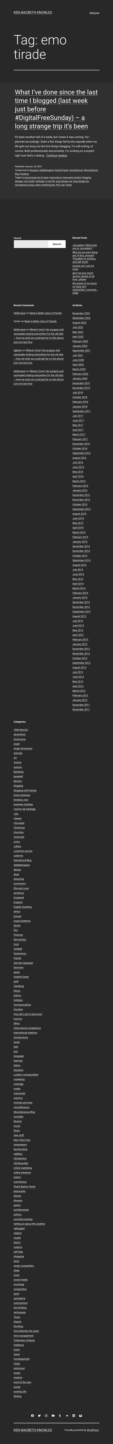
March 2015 (79, 532)
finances (18, 934)
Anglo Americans (23, 748)
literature (18, 1070)
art (15, 757)
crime (17, 841)
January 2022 (79, 345)
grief (16, 981)
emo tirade (29, 181)
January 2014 (79, 597)
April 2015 (78, 527)
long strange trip (81, 181)
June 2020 (78, 360)
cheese (17, 818)
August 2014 (79, 565)
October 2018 (79, 397)
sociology (19, 1284)
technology (20, 1312)
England (18, 902)
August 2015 (79, 513)
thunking (24, 174)
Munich (18, 1121)
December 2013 (81, 602)
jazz (16, 1051)
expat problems (22, 920)
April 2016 (78, 476)
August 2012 (79, 667)
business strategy (23, 804)
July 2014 (77, 569)
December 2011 (81, 704)
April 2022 (78, 336)
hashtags (39, 181)
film (16, 930)
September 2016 (81, 453)
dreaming (19, 878)
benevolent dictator (72, 177)
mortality (18, 1116)
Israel (17, 1042)
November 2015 (81, 499)
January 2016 (79, 490)
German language (23, 962)
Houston (18, 1009)
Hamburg (19, 986)
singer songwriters (24, 1265)
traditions (19, 1345)
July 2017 (77, 415)
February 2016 (80, 485)
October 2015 (79, 504)
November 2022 (81, 313)
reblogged (19, 1228)
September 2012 (81, 662)
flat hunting (20, 939)
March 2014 (79, 588)
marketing (19, 1079)
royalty (17, 1237)
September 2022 (81, 318)
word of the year (22, 1382)
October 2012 (79, 658)
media (17, 1088)
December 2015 (81, 495)
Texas (17, 1317)
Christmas (19, 827)
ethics (17, 911)
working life (20, 1391)
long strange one (64, 181)
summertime (21, 1303)
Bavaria (18, 781)
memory (18, 1098)
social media (21, 1279)
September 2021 (81, 350)
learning (18, 1060)
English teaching (23, 906)
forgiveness (20, 953)
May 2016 (77, 471)
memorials (19, 1093)
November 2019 (81, 387)
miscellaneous (76, 170)
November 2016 (81, 443)
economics (20, 883)
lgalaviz (18, 350)
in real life (50, 181)
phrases (18, 1200)
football (18, 948)
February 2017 (80, 439)
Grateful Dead (61, 170)
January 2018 (79, 406)
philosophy (20, 1191)
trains (17, 1349)
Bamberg (18, 771)
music (17, 1125)
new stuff (19, 1135)
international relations (25, 1032)
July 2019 (77, 392)
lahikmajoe (20, 313)
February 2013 (80, 639)
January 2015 (79, 541)
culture (17, 846)
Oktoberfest (20, 1158)
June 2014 (78, 574)
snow (17, 1275)
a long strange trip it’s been (36, 177)
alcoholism (20, 734)
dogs (16, 874)
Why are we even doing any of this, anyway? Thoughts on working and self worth (84, 257)
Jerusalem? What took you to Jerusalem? (84, 247)
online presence (22, 1172)
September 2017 (81, 411)
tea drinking (20, 1307)
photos (17, 1195)
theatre (17, 1321)
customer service (23, 851)
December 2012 (81, 648)
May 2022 (77, 332)
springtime (19, 1298)
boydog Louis (21, 799)
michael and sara (23, 1102)
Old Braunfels (21, 1163)
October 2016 (79, 448)
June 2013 (78, 625)
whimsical (19, 1368)
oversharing (20, 1181)
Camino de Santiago (25, 809)
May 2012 (77, 681)
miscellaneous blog (24, 185)
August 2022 (79, 322)
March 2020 (79, 369)
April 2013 (78, 634)
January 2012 (79, 700)
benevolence (56, 177)
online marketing (23, 1167)
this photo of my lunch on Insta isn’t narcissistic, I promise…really (85, 288)
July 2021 (77, 355)
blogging (34, 170)
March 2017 (79, 434)
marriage (18, 1083)
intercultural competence (27, 1028)
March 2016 (79, 481)
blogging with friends (25, 790)
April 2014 (78, 583)
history (17, 995)
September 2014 (81, 560)
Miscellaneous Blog (24, 1112)
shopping (19, 1256)
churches (19, 832)
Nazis (17, 1130)
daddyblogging (46, 170)
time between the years (26, 1330)
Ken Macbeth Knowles (33, 12)
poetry (17, 1205)
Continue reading (56, 155)
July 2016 (77, 462)
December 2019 (81, 383)
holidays (18, 1000)
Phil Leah (60, 185)
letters (17, 1065)
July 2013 (77, 620)
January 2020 (79, 378)
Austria (17, 762)
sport (16, 1293)
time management (24, 1335)
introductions (21, 1037)
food (16, 944)
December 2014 (81, 546)
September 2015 (81, 509)
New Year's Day (22, 1140)
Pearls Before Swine (24, 1186)
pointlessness (21, 1209)
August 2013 (79, 616)
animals (18, 753)
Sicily (16, 1261)
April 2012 (78, 686)
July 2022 (77, 327)
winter (17, 1372)
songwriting (20, 1289)
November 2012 (81, 653)
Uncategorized (21, 1358)
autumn (18, 767)
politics (18, 1214)
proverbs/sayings (23, 1219)
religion (18, 1233)
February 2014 (80, 592)
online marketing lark (45, 185)
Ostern (17, 1177)
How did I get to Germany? (28, 1014)
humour (18, 1018)
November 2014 (81, 550)
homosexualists (22, 1004)
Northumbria (21, 1149)
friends (17, 958)
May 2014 (77, 579)
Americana (20, 739)
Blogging (86, 177)
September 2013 (81, 611)
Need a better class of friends (45, 313)
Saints (17, 1242)
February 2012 (80, 695)
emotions (19, 893)
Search (17, 238)
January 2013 (79, 644)
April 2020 (78, 364)
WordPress (93, 1430)
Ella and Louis (21, 888)
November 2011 (81, 709)
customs (18, 855)
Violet (17, 1363)
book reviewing (22, 795)
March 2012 (79, 690)
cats (16, 813)
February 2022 (80, 341)
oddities (18, 1153)
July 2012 (77, 672)
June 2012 (78, 676)
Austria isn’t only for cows (83, 267)
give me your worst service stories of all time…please (83, 276)
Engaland (19, 897)
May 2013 (77, 630)
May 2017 (77, 425)
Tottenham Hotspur (24, 1340)
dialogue (19, 181)
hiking (17, 990)
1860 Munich (21, 729)
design (17, 869)
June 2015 (78, 518)
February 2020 (80, 373)
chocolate (19, 823)
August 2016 (79, 457)
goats (17, 972)
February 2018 (80, 401)
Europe (17, 916)
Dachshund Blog (23, 860)
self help (18, 1251)
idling (17, 1023)
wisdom (18, 1377)
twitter (69, 185)
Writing (17, 1396)
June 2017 (78, 420)
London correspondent (26, 1074)
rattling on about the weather (29, 1223)
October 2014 (79, 555)
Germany (18, 967)
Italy (16, 1046)
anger (17, 743)
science (18, 1247)
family (17, 925)
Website (94, 13)
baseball (18, 776)
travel (17, 1354)
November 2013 (81, 607)
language (19, 1056)
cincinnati (19, 836)
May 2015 (77, 523)
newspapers (20, 1144)
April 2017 (78, 429)
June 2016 (78, 467)
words (17, 1387)
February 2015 (80, 537)
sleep (17, 1270)
